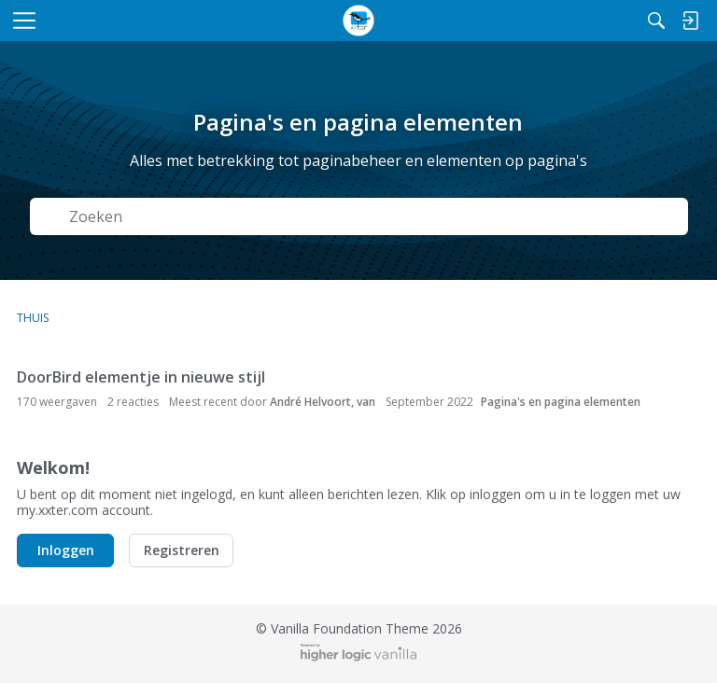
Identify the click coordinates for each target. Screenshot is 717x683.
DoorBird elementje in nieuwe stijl (141, 377)
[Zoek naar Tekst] (372, 217)
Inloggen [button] (65, 550)
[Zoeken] (656, 20)
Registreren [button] (181, 550)
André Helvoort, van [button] (322, 402)
